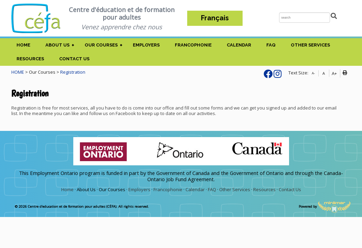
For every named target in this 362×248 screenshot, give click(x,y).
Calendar (239, 45)
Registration (72, 72)
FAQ (271, 45)
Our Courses (101, 45)
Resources (30, 58)
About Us (57, 45)
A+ (334, 73)
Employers (146, 45)
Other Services (310, 45)
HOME (17, 72)
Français (215, 18)
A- (313, 73)
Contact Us (74, 58)
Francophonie (193, 45)
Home (23, 45)
